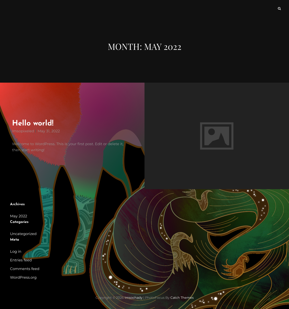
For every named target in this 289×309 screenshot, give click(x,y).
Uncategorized (23, 234)
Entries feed (21, 260)
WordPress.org (23, 277)
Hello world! (32, 123)
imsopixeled (23, 131)
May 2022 (18, 216)
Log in (15, 251)
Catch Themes (182, 298)
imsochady (133, 298)
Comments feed (24, 269)
